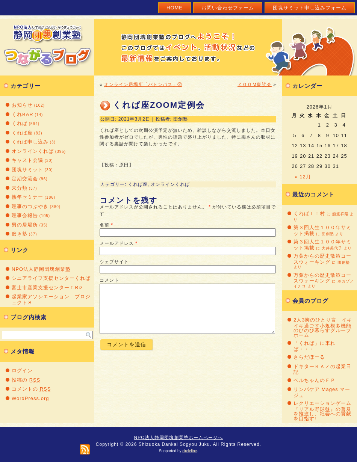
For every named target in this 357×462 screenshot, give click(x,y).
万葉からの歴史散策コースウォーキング (322, 259)
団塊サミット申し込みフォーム (309, 8)
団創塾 (180, 119)
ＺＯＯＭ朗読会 (254, 84)
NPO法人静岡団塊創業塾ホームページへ (178, 437)
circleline (189, 451)
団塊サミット (27, 169)
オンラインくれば (33, 151)
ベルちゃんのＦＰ (314, 380)
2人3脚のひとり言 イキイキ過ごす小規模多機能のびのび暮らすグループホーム (322, 327)
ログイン (22, 370)
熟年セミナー (27, 197)
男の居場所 (25, 225)
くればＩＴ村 (309, 213)
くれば (19, 123)
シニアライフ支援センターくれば (51, 278)
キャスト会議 (27, 160)
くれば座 (22, 133)
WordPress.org (30, 398)
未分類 (19, 188)
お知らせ (22, 105)
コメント (109, 280)
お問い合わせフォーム (227, 8)
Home (174, 8)
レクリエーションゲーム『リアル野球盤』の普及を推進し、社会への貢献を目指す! (322, 410)
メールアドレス (117, 243)
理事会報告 (25, 215)
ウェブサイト (114, 261)
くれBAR (22, 114)
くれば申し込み (30, 142)
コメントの (31, 389)
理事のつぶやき (30, 206)
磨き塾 (19, 234)
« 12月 (303, 177)
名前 (104, 225)
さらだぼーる (309, 357)
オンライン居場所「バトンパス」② (143, 84)
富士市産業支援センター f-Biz (47, 287)
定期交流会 (25, 178)
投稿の (26, 380)
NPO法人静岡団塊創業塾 (41, 269)
